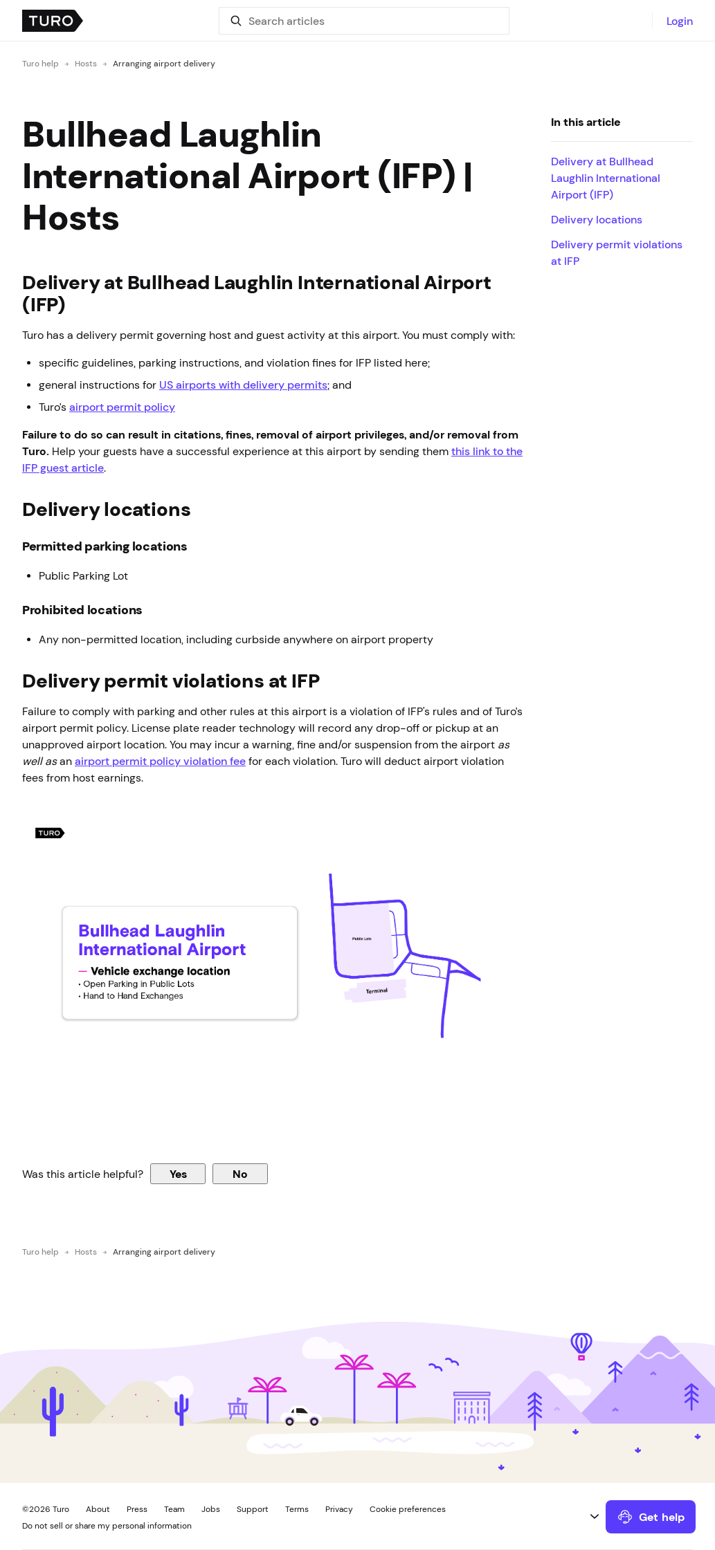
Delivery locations (596, 219)
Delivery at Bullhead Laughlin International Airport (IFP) (605, 178)
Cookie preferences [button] (408, 1509)
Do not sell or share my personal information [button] (107, 1526)
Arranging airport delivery (164, 63)
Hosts (86, 63)
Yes (178, 1174)
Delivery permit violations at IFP (616, 252)
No (240, 1174)
